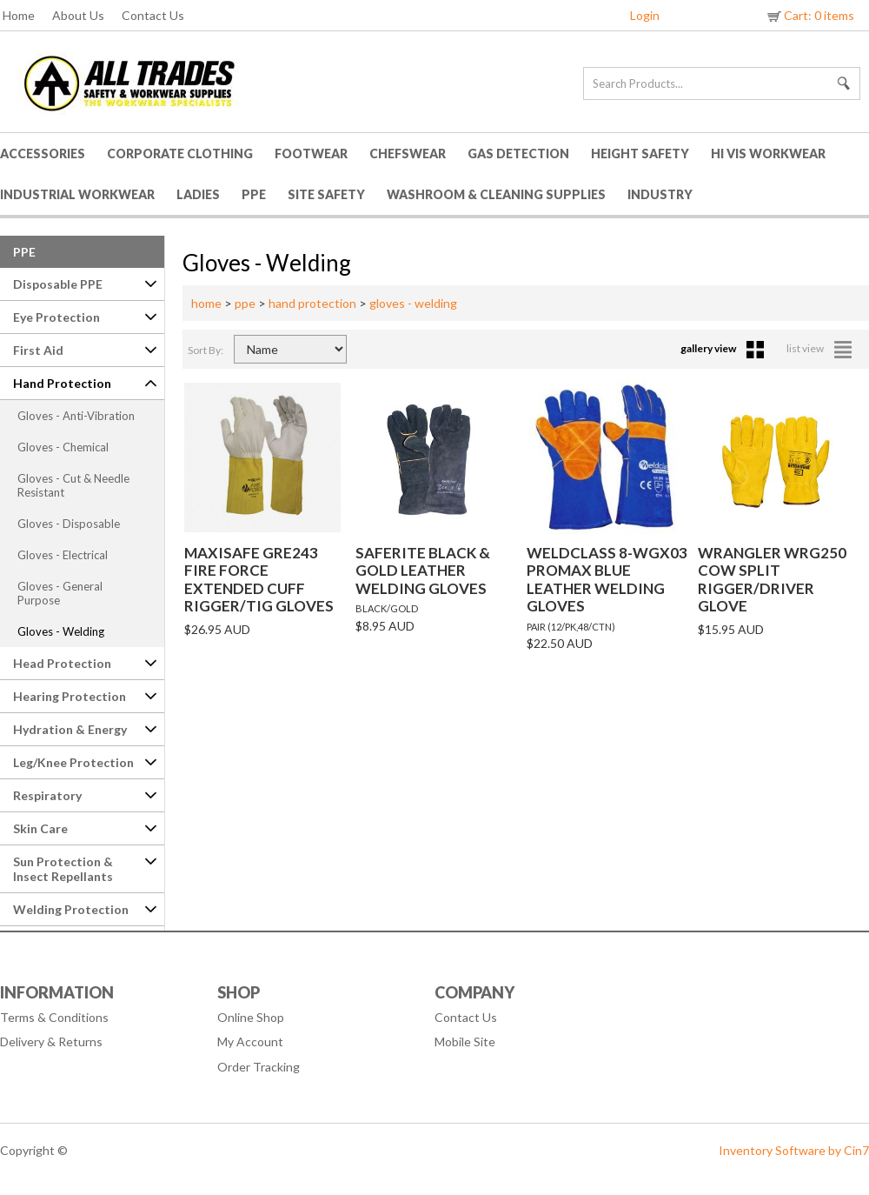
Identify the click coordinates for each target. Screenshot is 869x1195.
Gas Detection (518, 153)
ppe (245, 303)
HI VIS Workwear (768, 153)
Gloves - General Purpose (60, 593)
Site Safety (326, 194)
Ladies (198, 194)
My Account (250, 1041)
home (206, 303)
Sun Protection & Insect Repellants (63, 869)
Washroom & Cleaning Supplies (496, 194)
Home (19, 15)
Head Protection (62, 663)
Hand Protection (62, 383)
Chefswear (407, 153)
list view (819, 348)
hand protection (312, 303)
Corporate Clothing (180, 153)
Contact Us (153, 15)
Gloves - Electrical (62, 555)
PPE (254, 194)
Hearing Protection (69, 696)
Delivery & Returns (51, 1041)
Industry (660, 194)
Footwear (311, 153)
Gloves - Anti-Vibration (76, 416)
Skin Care (40, 828)
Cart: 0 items (809, 15)
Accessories (42, 153)
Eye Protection (56, 317)
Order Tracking (258, 1066)
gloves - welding (413, 303)
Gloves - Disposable (68, 524)
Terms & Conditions (54, 1017)
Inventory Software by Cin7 (794, 1150)
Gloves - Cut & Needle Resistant (73, 485)
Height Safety (640, 153)
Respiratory (47, 795)
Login (645, 15)
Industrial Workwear (77, 194)
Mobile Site (464, 1041)
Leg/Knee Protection (73, 762)
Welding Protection (71, 909)
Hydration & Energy (70, 729)
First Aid (38, 350)
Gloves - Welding (60, 631)
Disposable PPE (58, 284)
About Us (78, 15)
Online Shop (250, 1017)
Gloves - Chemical (63, 447)
